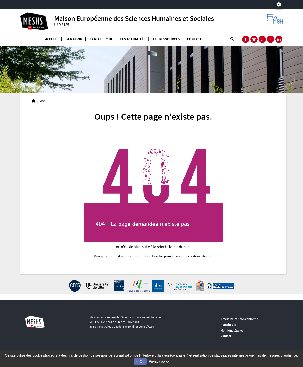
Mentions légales (232, 330)
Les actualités (132, 39)
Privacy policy (159, 361)
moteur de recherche (146, 256)
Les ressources (166, 39)
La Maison (74, 39)
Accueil (51, 39)
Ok (140, 361)
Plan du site (228, 325)
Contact (194, 39)
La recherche (101, 39)
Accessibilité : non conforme (239, 319)
